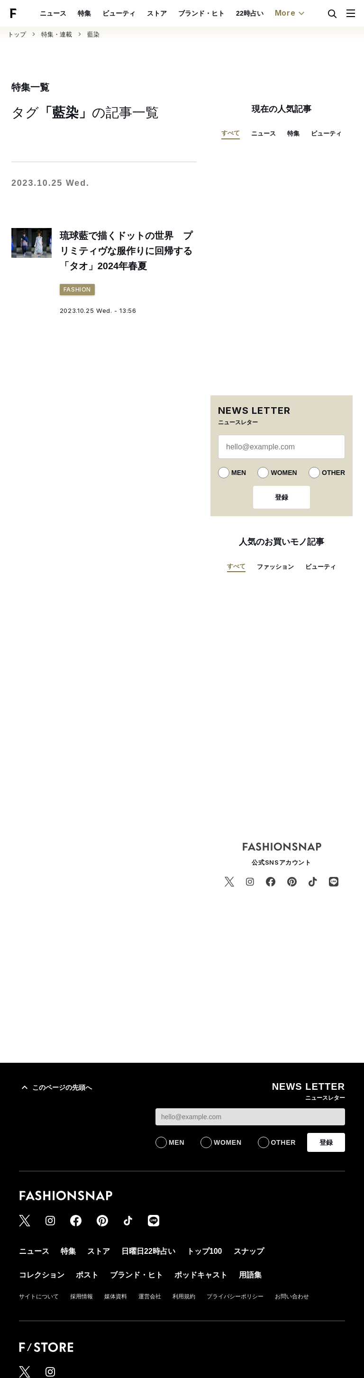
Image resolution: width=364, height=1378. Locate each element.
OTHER (333, 472)
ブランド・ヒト (201, 13)
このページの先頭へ (55, 1087)
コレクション (41, 1275)
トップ (17, 34)
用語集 (250, 1275)
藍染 (93, 34)
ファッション (275, 566)
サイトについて (39, 1296)
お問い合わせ (292, 1296)
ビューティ (119, 13)
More (291, 13)
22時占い (250, 13)
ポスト (87, 1275)
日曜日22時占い (148, 1251)
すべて (230, 133)
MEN (238, 472)
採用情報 (81, 1296)
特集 (84, 13)
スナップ (249, 1251)
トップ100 (204, 1251)
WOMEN (284, 472)
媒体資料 (115, 1296)
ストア (157, 13)
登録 (281, 497)
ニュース (53, 13)
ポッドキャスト (201, 1275)
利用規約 (184, 1296)
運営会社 (149, 1296)
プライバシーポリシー (235, 1296)
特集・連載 (56, 34)
